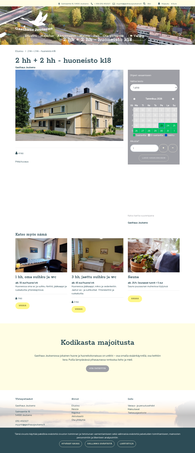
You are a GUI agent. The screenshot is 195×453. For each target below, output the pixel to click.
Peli (96, 36)
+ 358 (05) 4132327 (102, 3)
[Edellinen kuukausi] (134, 99)
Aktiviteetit (66, 36)
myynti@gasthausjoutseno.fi (128, 3)
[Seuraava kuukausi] (173, 99)
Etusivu (31, 36)
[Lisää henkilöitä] (163, 148)
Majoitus (47, 36)
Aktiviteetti (77, 416)
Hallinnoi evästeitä (99, 444)
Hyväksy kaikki (71, 444)
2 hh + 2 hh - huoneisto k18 (42, 51)
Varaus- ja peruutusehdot (141, 405)
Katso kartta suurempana (141, 215)
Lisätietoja (127, 444)
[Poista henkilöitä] (172, 148)
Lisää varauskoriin (153, 158)
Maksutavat (134, 409)
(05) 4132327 (21, 421)
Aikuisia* (134, 141)
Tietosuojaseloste (137, 412)
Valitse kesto (136, 81)
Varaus (138, 36)
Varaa (22, 306)
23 (161, 125)
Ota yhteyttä (113, 36)
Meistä (84, 36)
